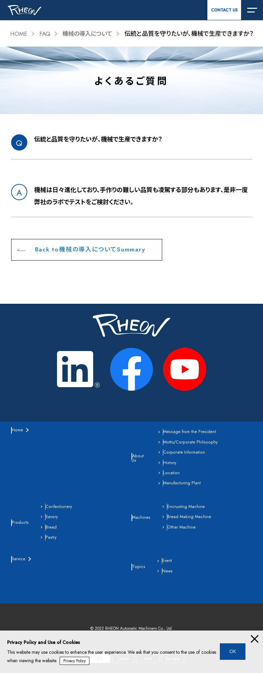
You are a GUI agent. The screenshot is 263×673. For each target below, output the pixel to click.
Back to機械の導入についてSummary (90, 249)
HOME (19, 33)
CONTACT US (224, 10)
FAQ (45, 33)
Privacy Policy (74, 661)
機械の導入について (89, 33)
